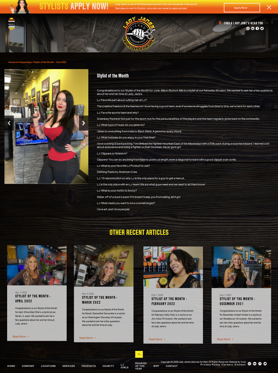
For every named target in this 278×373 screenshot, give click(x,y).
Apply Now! (242, 7)
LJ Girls (125, 366)
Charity (108, 366)
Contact (172, 366)
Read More (21, 334)
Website (233, 361)
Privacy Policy (211, 364)
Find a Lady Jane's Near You (243, 23)
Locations (48, 366)
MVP (156, 366)
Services (68, 366)
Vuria (243, 361)
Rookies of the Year (141, 366)
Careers (228, 364)
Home (11, 366)
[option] (37, 291)
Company (28, 366)
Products (89, 366)
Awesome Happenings (20, 62)
